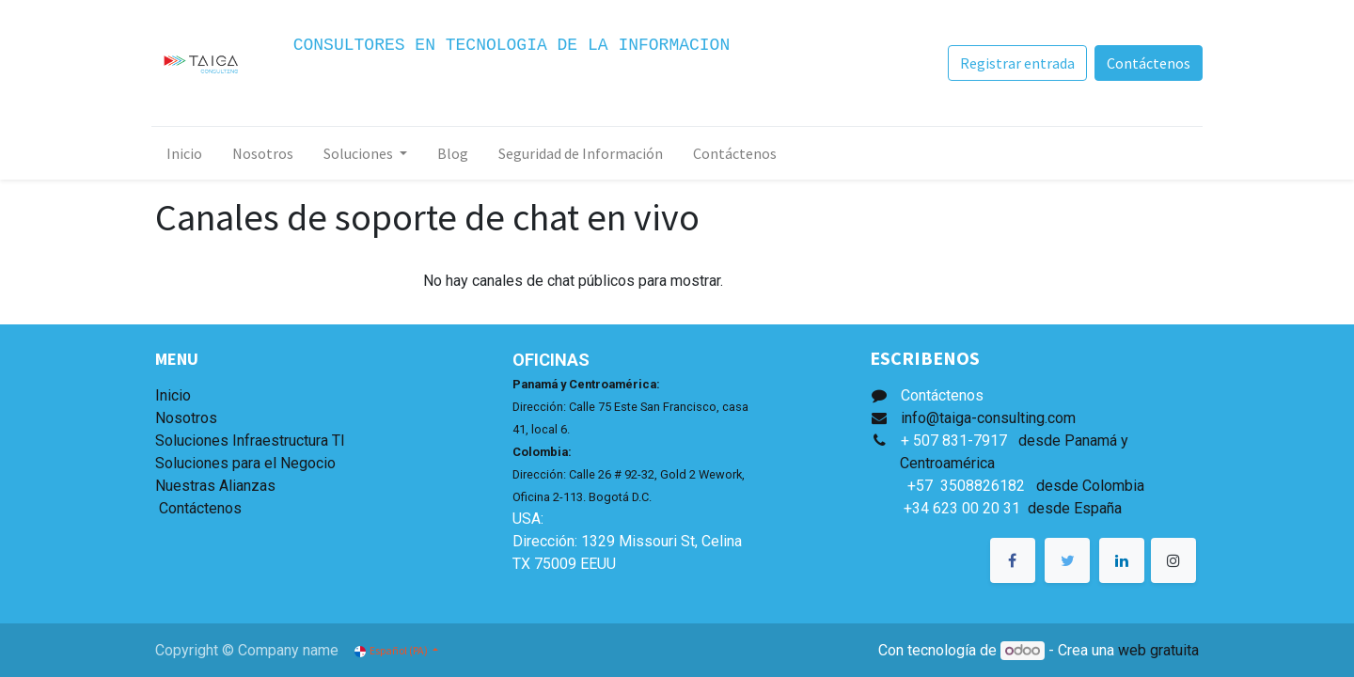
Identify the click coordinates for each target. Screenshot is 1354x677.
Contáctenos (1145, 63)
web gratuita (1158, 650)
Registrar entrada (1013, 63)
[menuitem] (188, 153)
